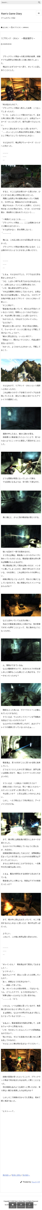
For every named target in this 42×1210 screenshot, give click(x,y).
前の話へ (6, 1175)
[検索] (39, 2)
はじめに (6, 27)
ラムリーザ (35, 1182)
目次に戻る (16, 1175)
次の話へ (26, 1175)
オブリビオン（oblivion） (21, 27)
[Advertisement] (18, 1148)
